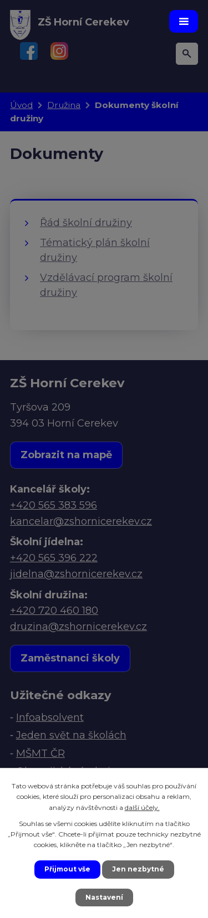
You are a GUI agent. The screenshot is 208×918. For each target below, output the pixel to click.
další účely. (142, 807)
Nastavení (104, 897)
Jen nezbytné (138, 869)
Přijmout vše (67, 869)
